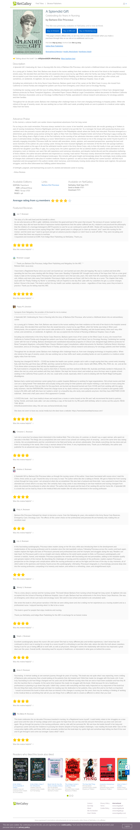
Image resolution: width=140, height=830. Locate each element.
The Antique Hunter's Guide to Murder (72, 785)
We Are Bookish (92, 811)
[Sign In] (125, 4)
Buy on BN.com (69, 31)
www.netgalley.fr (117, 806)
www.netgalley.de (118, 808)
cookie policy (66, 825)
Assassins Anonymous (107, 784)
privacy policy (24, 827)
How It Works (91, 813)
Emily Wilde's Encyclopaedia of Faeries (18, 785)
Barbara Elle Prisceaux (50, 185)
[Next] (127, 772)
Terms (102, 806)
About (89, 808)
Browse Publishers (54, 3)
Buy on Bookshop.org (88, 31)
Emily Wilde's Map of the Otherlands (37, 785)
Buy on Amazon (53, 31)
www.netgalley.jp (117, 811)
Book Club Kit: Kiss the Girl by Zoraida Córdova (55, 785)
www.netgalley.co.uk (119, 813)
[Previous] (127, 767)
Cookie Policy (104, 808)
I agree (127, 826)
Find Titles (40, 3)
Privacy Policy (105, 803)
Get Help (90, 806)
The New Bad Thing (88, 784)
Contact (89, 803)
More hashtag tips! (68, 59)
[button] (20, 770)
